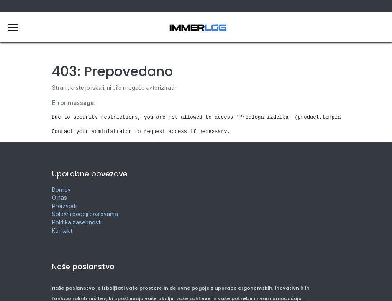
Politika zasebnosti (77, 222)
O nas (59, 197)
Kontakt (62, 230)
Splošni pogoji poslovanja (85, 214)
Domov (61, 189)
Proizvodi (64, 206)
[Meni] (13, 27)
